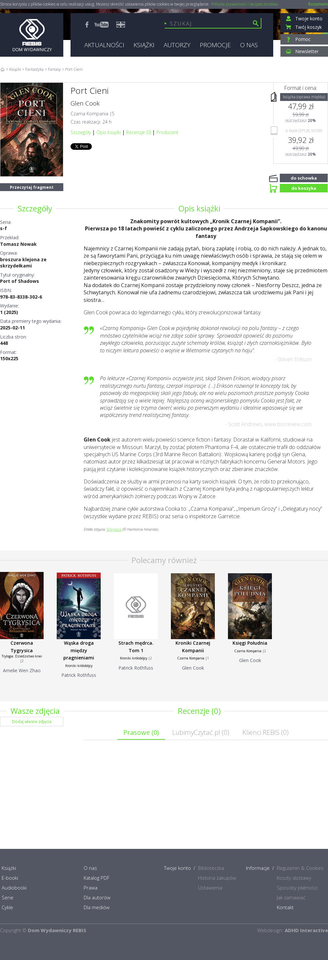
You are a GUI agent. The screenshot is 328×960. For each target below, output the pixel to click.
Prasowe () (141, 732)
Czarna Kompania (89, 113)
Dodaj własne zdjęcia (31, 721)
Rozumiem (318, 4)
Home (2, 69)
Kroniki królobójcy (78, 665)
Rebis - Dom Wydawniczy (31, 35)
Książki (15, 69)
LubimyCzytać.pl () (200, 732)
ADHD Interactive (306, 930)
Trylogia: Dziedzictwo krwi (22, 656)
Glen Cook (85, 103)
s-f (3, 228)
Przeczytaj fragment (31, 187)
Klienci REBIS (265, 732)
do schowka (304, 177)
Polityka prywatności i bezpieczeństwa (244, 4)
